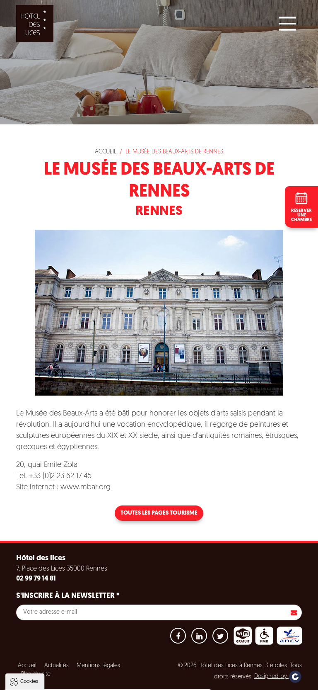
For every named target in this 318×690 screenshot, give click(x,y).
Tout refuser (110, 679)
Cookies (29, 595)
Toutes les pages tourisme (159, 513)
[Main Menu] (287, 23)
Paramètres (159, 679)
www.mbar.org (85, 487)
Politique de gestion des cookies (53, 659)
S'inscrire (294, 612)
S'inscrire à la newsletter (68, 596)
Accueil (105, 152)
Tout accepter (59, 679)
